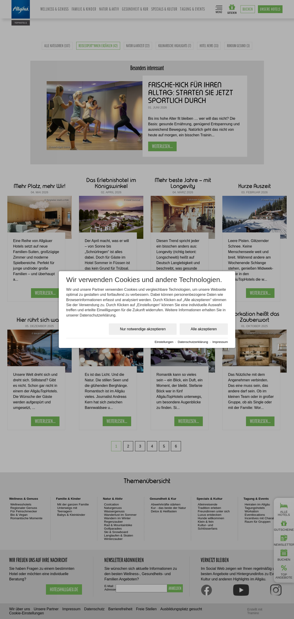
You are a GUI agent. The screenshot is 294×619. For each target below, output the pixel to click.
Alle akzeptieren (204, 329)
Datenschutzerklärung (193, 342)
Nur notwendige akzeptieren (143, 329)
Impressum (220, 342)
